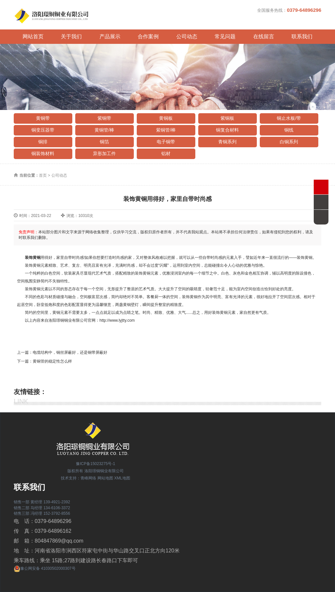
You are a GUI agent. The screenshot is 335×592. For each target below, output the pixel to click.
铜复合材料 (227, 130)
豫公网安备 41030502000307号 (45, 568)
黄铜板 (166, 118)
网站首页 (33, 36)
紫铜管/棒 (166, 130)
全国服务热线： (289, 10)
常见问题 (225, 36)
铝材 (165, 153)
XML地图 (122, 478)
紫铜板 (227, 118)
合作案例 (148, 36)
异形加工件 (104, 153)
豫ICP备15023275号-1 (95, 463)
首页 (43, 175)
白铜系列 (289, 141)
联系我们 (301, 36)
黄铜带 (43, 118)
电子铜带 (166, 141)
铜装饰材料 (42, 153)
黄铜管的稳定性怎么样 (52, 361)
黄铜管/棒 (104, 130)
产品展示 (109, 36)
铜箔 (104, 141)
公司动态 (186, 36)
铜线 (288, 130)
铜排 (42, 141)
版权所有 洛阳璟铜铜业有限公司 (95, 471)
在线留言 (263, 36)
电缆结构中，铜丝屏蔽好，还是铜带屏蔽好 (70, 352)
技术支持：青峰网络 (78, 478)
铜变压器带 (42, 130)
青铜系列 (227, 141)
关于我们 (71, 36)
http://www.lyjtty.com (117, 320)
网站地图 (105, 478)
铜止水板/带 (289, 118)
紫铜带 (104, 118)
